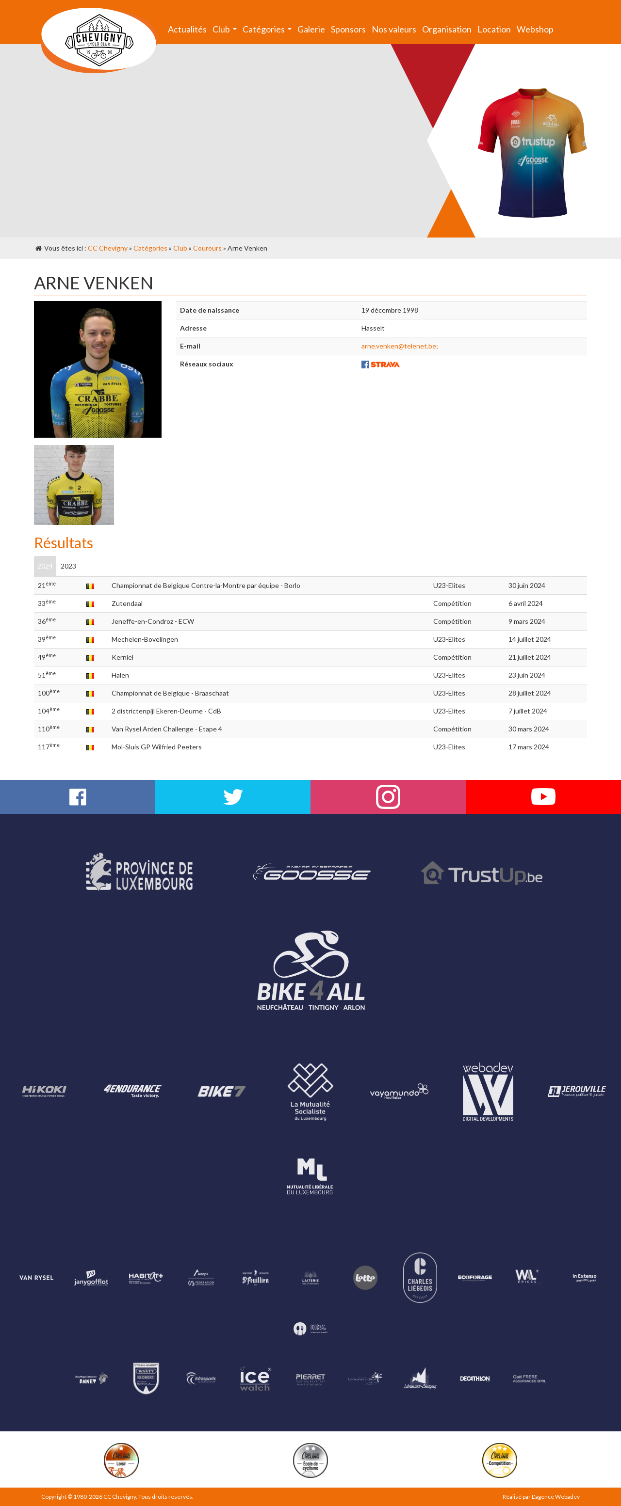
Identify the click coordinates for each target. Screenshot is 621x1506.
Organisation (447, 29)
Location (494, 29)
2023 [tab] (68, 566)
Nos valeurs (394, 29)
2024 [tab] (45, 566)
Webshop (535, 29)
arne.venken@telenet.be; (399, 346)
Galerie (311, 29)
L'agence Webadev (556, 1496)
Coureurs (207, 248)
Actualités (187, 29)
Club (226, 31)
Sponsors (348, 29)
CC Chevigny (108, 248)
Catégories (268, 31)
